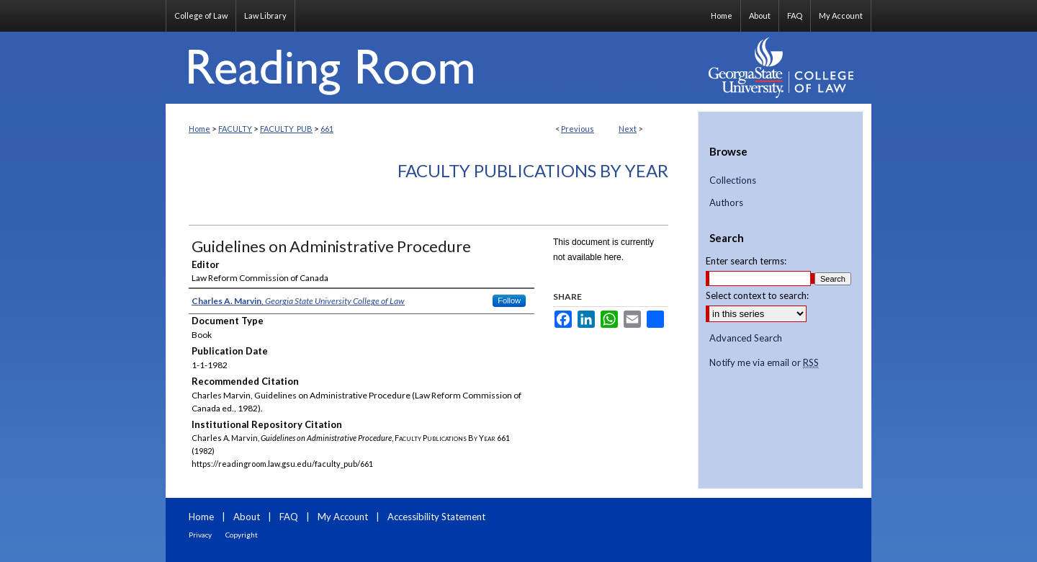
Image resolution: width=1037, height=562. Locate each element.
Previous (577, 128)
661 (326, 128)
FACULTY (235, 128)
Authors (726, 202)
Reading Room (432, 68)
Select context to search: (757, 295)
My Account (343, 516)
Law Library (265, 15)
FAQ (288, 516)
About (246, 516)
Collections (732, 180)
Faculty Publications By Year (533, 170)
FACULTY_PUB (286, 128)
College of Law (201, 15)
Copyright (241, 534)
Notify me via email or (764, 363)
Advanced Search (745, 338)
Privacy (200, 534)
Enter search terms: (746, 261)
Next (628, 128)
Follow (509, 300)
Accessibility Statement (436, 516)
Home (199, 128)
